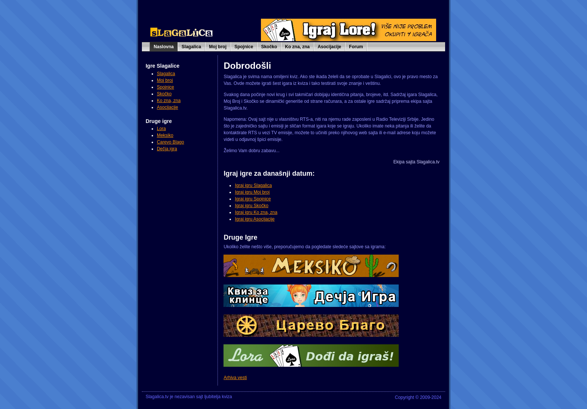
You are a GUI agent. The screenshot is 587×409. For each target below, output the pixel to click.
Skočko (269, 46)
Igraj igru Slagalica (253, 185)
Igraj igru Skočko (251, 205)
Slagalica (191, 46)
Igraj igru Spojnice (253, 199)
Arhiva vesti (235, 377)
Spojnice (243, 46)
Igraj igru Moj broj (252, 192)
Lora (161, 128)
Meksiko (165, 135)
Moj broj (217, 46)
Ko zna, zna (297, 46)
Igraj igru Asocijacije (254, 219)
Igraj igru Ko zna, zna (256, 212)
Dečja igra (167, 148)
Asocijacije (329, 46)
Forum (356, 46)
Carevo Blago (170, 142)
